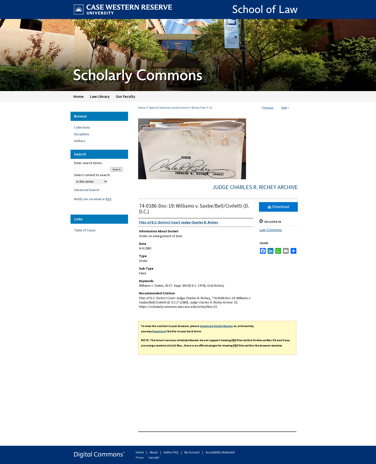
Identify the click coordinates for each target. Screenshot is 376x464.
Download (278, 207)
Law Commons (270, 230)
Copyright (153, 457)
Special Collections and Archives (168, 108)
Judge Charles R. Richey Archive (255, 187)
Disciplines (81, 134)
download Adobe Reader (216, 326)
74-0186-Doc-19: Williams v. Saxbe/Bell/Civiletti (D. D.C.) (194, 209)
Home (142, 108)
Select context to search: (92, 175)
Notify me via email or (93, 199)
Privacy (140, 457)
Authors (79, 141)
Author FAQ (171, 452)
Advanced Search (86, 190)
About (154, 452)
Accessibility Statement (220, 452)
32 (210, 108)
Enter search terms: (88, 163)
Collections (82, 127)
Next (284, 108)
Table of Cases (85, 230)
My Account (192, 452)
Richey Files (199, 108)
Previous (268, 108)
